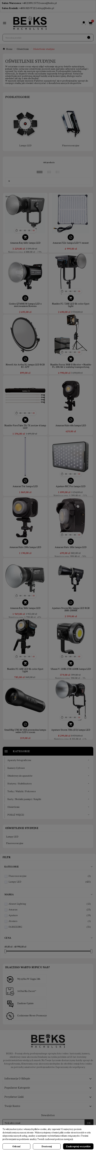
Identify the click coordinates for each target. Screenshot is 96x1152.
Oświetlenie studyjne (21, 828)
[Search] (89, 38)
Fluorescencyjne (70, 145)
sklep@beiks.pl (45, 8)
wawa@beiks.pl (48, 3)
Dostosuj (47, 1146)
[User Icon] (84, 23)
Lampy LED (25, 145)
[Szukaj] (44, 37)
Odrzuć (16, 1146)
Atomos (50, 921)
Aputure (50, 915)
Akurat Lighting (50, 903)
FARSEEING (50, 926)
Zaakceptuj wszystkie (78, 1146)
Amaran (50, 909)
